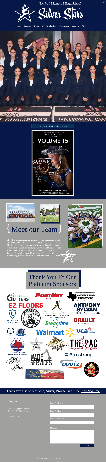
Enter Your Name (56, 403)
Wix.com (58, 458)
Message (53, 428)
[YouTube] (102, 2)
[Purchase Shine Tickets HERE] (53, 126)
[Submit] (87, 445)
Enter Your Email (56, 411)
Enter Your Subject (57, 419)
